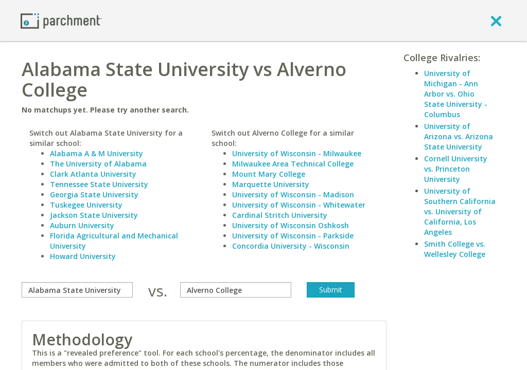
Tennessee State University (99, 184)
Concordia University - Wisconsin (290, 246)
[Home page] (61, 20)
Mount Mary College (268, 174)
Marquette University (270, 184)
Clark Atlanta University (93, 174)
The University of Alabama (98, 164)
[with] (235, 290)
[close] (496, 20)
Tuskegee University (86, 205)
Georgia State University (94, 194)
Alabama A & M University (96, 153)
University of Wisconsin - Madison (293, 194)
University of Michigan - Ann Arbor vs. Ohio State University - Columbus (455, 93)
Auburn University (82, 225)
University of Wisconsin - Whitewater (298, 205)
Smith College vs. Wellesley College (454, 249)
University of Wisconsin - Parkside (293, 235)
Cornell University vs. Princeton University (455, 169)
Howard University (83, 256)
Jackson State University (94, 215)
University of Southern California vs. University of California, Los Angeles (460, 211)
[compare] (77, 290)
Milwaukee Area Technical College (293, 164)
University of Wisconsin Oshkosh (290, 225)
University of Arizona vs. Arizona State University (458, 136)
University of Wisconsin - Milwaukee (296, 153)
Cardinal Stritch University (279, 215)
